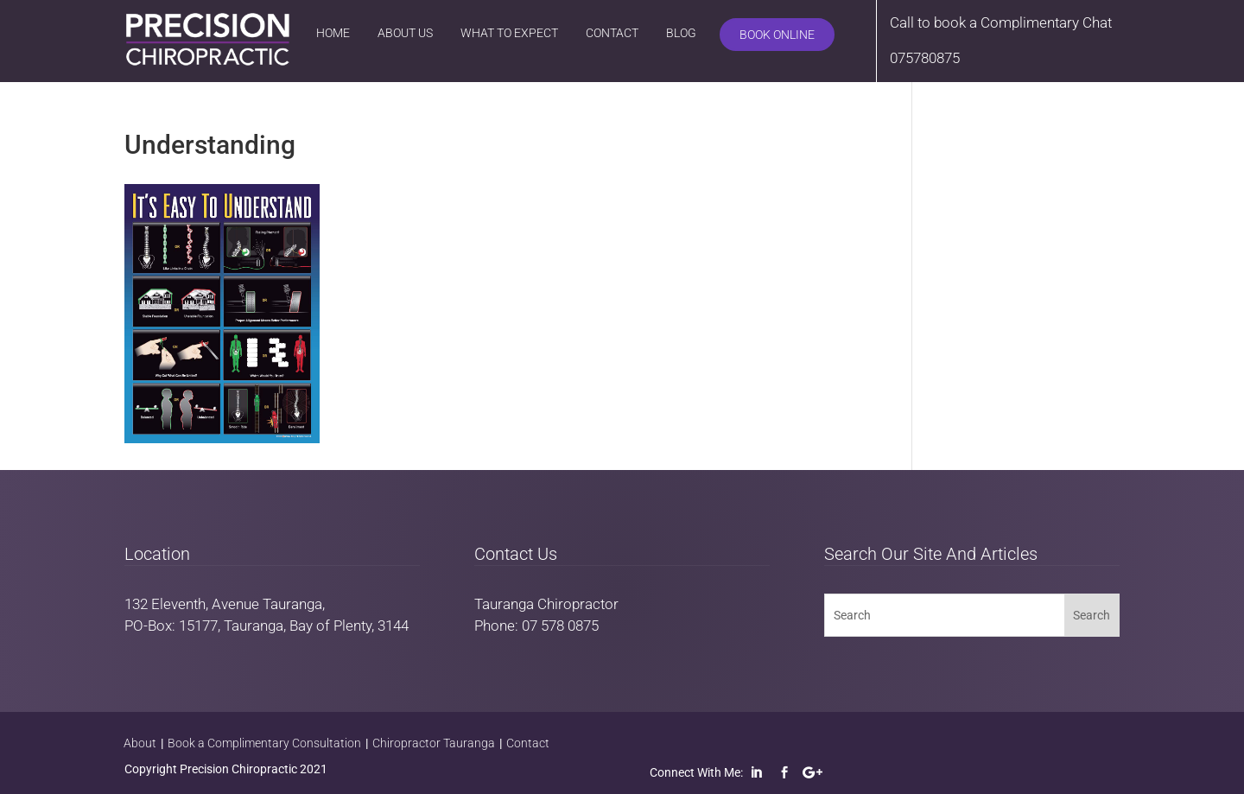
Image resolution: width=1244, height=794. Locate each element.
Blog (681, 33)
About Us (405, 33)
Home (333, 33)
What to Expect (509, 33)
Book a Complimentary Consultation (264, 743)
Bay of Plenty (330, 625)
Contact (612, 33)
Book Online (777, 34)
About (140, 743)
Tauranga (292, 604)
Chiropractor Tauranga (433, 743)
